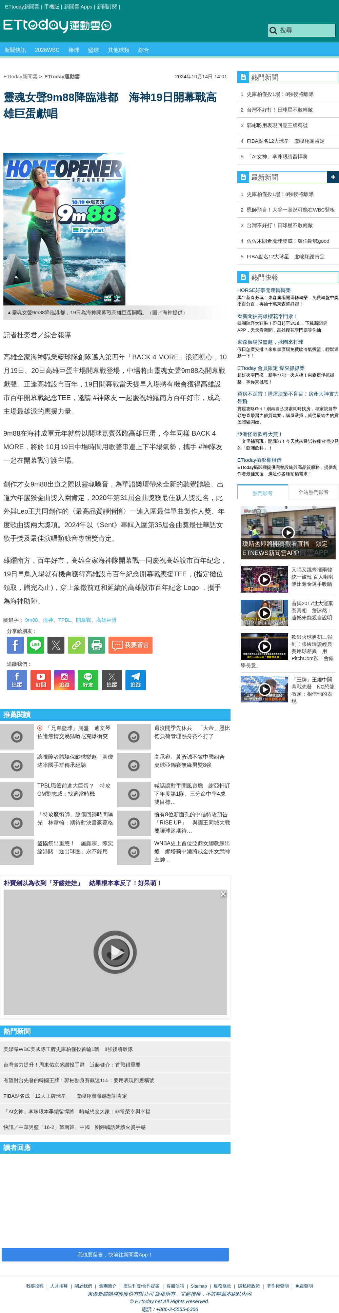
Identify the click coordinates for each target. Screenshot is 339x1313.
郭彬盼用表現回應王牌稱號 (277, 125)
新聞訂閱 (107, 6)
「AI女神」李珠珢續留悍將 (277, 156)
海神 (48, 620)
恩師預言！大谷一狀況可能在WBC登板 (291, 210)
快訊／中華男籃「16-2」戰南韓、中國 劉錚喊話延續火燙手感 (74, 1127)
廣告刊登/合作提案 (141, 1286)
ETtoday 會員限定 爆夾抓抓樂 (271, 368)
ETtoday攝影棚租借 (259, 460)
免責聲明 (304, 1286)
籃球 (93, 50)
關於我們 (83, 1286)
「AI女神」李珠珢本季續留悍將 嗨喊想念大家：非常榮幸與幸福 (77, 1111)
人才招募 (59, 1286)
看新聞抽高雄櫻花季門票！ (267, 316)
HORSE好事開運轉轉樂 (264, 290)
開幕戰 (83, 620)
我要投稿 (35, 1286)
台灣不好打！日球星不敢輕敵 (280, 110)
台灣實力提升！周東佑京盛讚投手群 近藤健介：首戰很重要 (72, 1065)
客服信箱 (175, 1286)
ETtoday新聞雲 (22, 6)
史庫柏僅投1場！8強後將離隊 (280, 94)
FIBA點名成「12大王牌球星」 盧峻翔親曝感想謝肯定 (65, 1096)
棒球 (73, 50)
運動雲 (62, 26)
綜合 (143, 50)
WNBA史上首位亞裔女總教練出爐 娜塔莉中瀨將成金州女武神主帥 (192, 851)
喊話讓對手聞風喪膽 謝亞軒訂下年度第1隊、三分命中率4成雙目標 (192, 794)
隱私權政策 (249, 1286)
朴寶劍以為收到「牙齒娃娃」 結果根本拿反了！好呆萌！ (83, 883)
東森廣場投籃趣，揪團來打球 (270, 342)
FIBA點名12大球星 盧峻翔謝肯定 (286, 141)
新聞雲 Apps (78, 6)
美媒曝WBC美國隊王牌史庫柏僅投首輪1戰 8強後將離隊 (68, 1049)
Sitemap (199, 1286)
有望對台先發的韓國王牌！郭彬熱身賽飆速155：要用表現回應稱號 (78, 1080)
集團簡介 (108, 1286)
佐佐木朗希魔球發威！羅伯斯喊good (288, 241)
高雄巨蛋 (106, 620)
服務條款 (222, 1286)
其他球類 (118, 50)
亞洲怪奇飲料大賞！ (260, 434)
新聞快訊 (15, 50)
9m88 (31, 620)
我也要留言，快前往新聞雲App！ (115, 1254)
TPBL (64, 620)
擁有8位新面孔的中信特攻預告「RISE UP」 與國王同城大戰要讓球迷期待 (192, 823)
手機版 (51, 6)
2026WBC (47, 50)
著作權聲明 (278, 1286)
